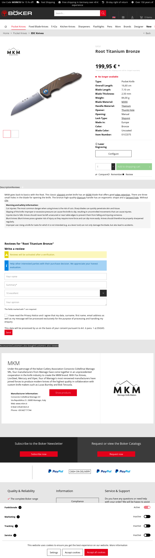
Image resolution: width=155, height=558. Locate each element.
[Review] (56, 293)
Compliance (77, 501)
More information (118, 545)
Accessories (6, 345)
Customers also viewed (47, 345)
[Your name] (56, 276)
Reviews (18, 187)
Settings (54, 552)
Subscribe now (38, 454)
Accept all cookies (96, 552)
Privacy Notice (31, 315)
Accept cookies (72, 552)
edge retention (122, 194)
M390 (125, 101)
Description (6, 187)
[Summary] (56, 284)
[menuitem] (81, 13)
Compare (101, 174)
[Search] (103, 13)
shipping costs (117, 70)
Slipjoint (126, 118)
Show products (63, 392)
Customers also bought (23, 345)
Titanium (126, 105)
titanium (81, 197)
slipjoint (61, 194)
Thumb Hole (128, 110)
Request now (116, 454)
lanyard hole (132, 197)
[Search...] (80, 13)
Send (8, 332)
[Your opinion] (56, 302)
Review (127, 174)
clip (6, 200)
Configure (113, 153)
